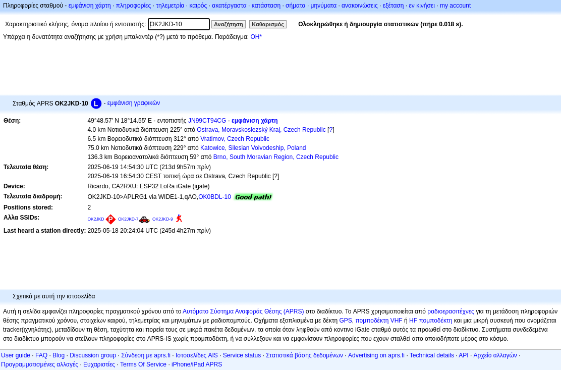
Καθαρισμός (268, 24)
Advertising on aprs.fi (376, 355)
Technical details (432, 355)
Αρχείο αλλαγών (495, 355)
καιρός (198, 5)
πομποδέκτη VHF (378, 320)
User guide (15, 355)
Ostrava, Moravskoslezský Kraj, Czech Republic (261, 129)
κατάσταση (266, 5)
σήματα (295, 5)
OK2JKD (95, 219)
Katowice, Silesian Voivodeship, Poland (253, 147)
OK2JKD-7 (128, 219)
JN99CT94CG (207, 120)
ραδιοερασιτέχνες (450, 311)
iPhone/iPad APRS (197, 364)
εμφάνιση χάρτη (90, 5)
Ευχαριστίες (99, 364)
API (463, 355)
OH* (256, 36)
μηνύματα (324, 5)
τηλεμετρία (170, 5)
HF (413, 320)
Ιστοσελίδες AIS (197, 355)
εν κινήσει (421, 5)
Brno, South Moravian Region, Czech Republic (276, 157)
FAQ (41, 355)
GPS (345, 320)
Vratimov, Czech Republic (234, 138)
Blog (58, 355)
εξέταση (393, 5)
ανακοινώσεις (360, 5)
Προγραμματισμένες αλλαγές (39, 364)
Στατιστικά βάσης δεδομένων (304, 355)
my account (455, 5)
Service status (242, 355)
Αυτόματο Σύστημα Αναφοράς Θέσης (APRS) (243, 311)
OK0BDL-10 (214, 196)
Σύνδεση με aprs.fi (146, 355)
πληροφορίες (133, 5)
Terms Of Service (143, 364)
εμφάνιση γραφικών (133, 103)
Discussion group (93, 355)
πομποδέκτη (435, 320)
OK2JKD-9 (162, 219)
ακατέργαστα (229, 5)
